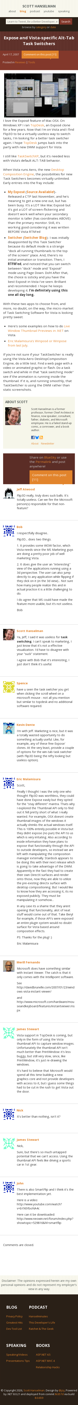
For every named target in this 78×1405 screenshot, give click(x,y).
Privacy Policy (14, 1316)
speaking (63, 11)
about (12, 11)
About (34, 443)
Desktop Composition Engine (33, 171)
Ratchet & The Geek (41, 1329)
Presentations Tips (18, 1361)
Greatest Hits (14, 1322)
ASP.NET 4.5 (43, 1354)
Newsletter (47, 443)
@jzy (61, 1390)
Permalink (43, 462)
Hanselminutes (38, 1316)
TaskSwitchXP (28, 156)
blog (23, 11)
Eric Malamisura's (21, 341)
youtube (49, 11)
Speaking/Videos (17, 1354)
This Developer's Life (42, 1322)
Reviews (20, 62)
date (53, 27)
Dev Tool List (14, 1329)
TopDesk (37, 125)
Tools (31, 62)
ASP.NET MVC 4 (45, 1361)
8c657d (59, 1394)
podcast (35, 11)
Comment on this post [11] (40, 54)
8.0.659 (39, 1398)
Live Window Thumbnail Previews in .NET (39, 328)
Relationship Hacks (48, 1367)
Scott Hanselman (39, 6)
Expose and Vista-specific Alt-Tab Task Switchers (39, 40)
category (41, 27)
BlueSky (50, 457)
